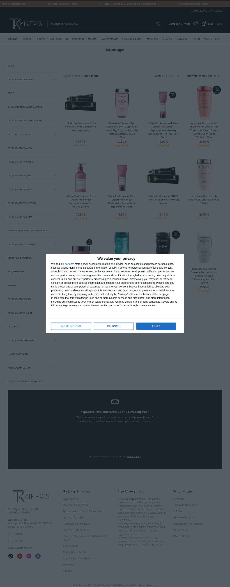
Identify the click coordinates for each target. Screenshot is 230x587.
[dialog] (115, 293)
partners (69, 264)
